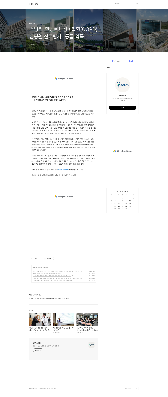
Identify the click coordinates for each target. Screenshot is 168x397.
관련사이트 (128, 388)
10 (130, 201)
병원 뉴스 (35, 267)
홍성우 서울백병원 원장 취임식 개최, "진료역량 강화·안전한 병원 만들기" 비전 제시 (56, 271)
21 (119, 206)
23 (126, 206)
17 (130, 203)
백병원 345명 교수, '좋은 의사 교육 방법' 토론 (46, 273)
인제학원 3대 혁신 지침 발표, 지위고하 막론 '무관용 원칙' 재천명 (51, 280)
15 (122, 203)
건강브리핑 (33, 4)
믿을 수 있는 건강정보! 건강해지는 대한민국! (46, 346)
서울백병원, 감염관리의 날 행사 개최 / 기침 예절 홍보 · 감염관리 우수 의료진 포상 (56, 278)
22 (122, 206)
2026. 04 (122, 192)
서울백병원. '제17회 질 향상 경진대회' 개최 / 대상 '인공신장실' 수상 (52, 276)
